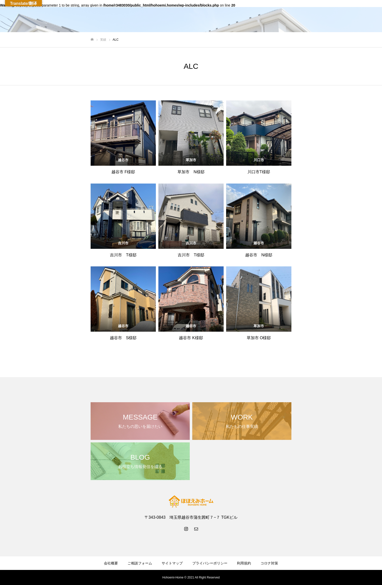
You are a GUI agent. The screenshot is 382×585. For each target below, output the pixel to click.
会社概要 (111, 563)
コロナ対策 (269, 563)
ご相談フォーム (140, 563)
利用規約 (244, 563)
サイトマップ (172, 563)
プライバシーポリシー (209, 563)
